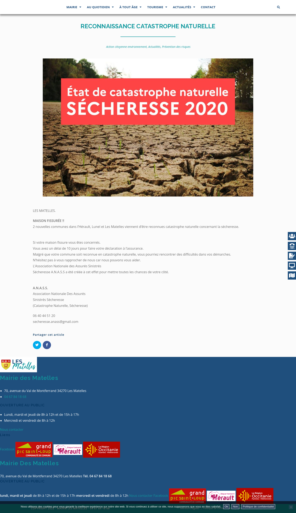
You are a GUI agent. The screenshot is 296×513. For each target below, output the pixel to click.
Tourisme (157, 7)
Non (235, 506)
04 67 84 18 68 (15, 396)
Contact (208, 7)
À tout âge (130, 7)
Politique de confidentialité (258, 506)
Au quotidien (100, 7)
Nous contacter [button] (11, 429)
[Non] (291, 507)
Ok (226, 506)
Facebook (7, 449)
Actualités (184, 7)
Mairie (73, 7)
